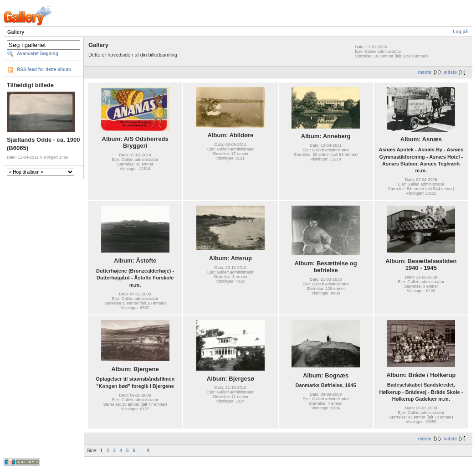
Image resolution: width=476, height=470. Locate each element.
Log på (460, 31)
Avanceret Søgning (37, 53)
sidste (450, 72)
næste (424, 72)
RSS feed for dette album (44, 69)
